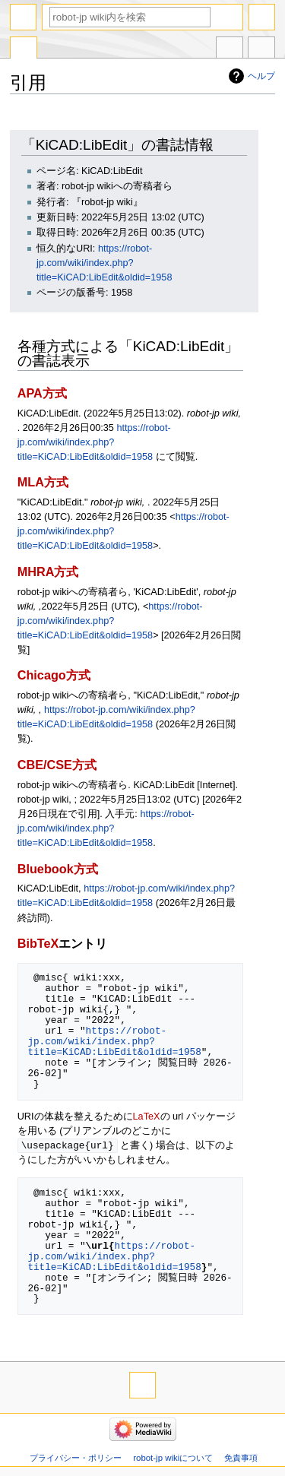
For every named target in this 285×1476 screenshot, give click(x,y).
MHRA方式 (48, 571)
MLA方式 (42, 482)
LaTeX (146, 1116)
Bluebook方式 (57, 869)
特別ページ (23, 49)
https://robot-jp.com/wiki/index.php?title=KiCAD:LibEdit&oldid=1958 (104, 263)
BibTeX (38, 943)
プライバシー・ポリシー (76, 1458)
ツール (261, 49)
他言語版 (229, 49)
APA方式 (42, 393)
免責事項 (241, 1458)
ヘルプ (261, 76)
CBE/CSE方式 (57, 764)
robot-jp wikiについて (173, 1458)
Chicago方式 (53, 675)
